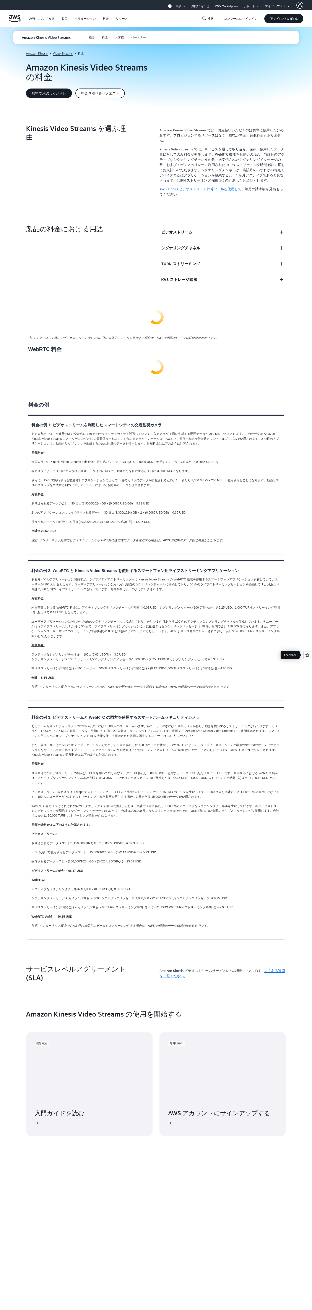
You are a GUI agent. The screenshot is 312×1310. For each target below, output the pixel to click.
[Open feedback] (307, 655)
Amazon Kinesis (37, 53)
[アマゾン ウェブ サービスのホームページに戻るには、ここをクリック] (15, 21)
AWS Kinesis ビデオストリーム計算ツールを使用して (200, 189)
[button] (42, 19)
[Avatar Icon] (299, 5)
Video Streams (63, 53)
